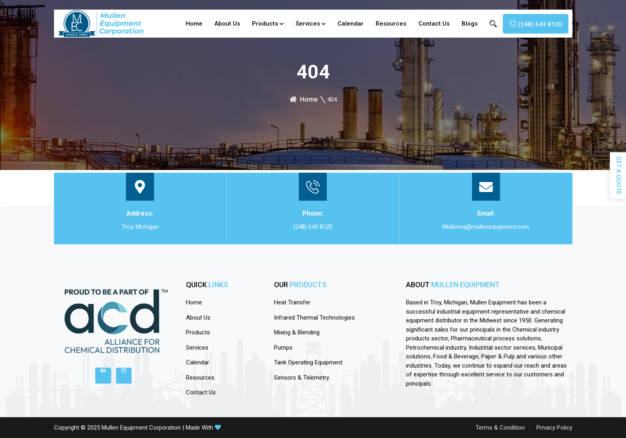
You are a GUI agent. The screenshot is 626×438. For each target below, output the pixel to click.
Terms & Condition (500, 427)
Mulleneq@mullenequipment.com (485, 226)
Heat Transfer (292, 302)
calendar (351, 23)
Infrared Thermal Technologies (314, 317)
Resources (391, 23)
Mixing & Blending (297, 332)
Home (194, 23)
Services (308, 23)
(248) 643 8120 (312, 226)
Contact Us (434, 23)
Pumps (283, 347)
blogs (470, 23)
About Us (227, 23)
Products (265, 23)
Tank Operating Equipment (308, 362)
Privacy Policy (554, 427)
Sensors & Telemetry (301, 377)
